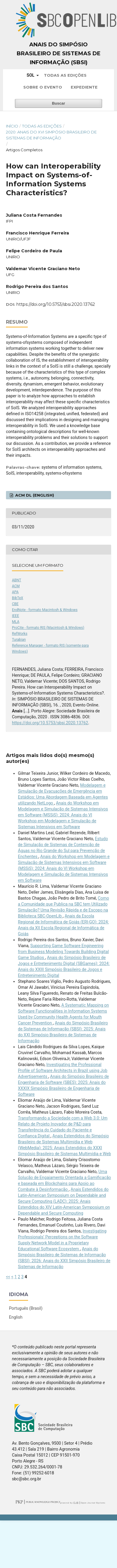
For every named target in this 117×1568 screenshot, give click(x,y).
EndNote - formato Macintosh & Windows (45, 610)
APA (15, 592)
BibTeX (17, 598)
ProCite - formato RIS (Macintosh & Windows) (48, 628)
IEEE (15, 616)
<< (8, 1276)
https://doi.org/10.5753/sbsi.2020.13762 (55, 304)
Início (12, 126)
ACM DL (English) (34, 495)
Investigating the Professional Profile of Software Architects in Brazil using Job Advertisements (62, 1070)
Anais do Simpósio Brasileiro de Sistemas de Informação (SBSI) (59, 53)
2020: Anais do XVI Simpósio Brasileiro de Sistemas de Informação (51, 135)
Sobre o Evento (42, 87)
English (15, 1317)
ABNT (16, 580)
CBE (15, 604)
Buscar (58, 103)
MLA (15, 622)
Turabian (19, 639)
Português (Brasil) (25, 1308)
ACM (16, 586)
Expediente (84, 87)
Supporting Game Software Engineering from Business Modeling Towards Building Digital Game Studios (63, 951)
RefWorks (19, 634)
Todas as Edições (65, 75)
